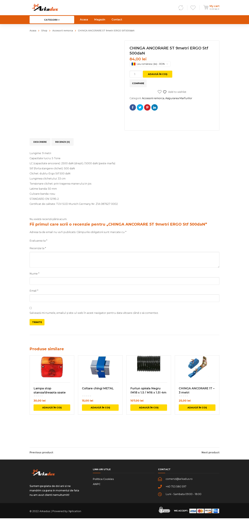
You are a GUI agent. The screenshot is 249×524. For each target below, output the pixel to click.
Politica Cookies (103, 484)
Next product (210, 452)
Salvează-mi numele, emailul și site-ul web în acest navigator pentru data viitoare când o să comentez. (94, 312)
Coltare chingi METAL (98, 409)
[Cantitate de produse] (136, 74)
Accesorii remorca (62, 30)
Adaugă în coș (157, 74)
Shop (44, 30)
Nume (34, 273)
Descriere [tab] (40, 142)
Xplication (74, 516)
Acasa (33, 30)
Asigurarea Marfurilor (178, 98)
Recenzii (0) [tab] (62, 142)
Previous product (41, 452)
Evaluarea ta (38, 240)
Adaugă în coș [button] (52, 428)
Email (34, 290)
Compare (138, 83)
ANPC (96, 489)
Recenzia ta (38, 248)
